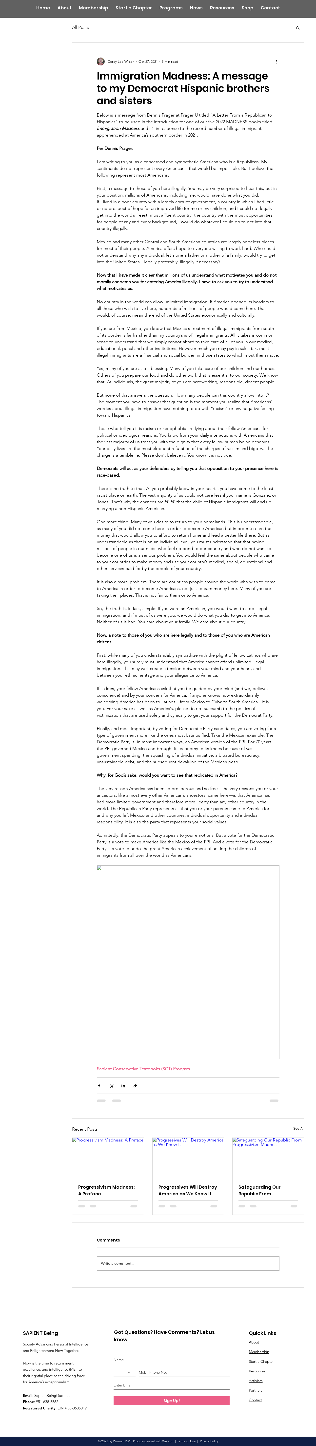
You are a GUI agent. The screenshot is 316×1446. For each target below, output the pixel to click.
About (254, 1342)
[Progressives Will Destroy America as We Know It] (188, 1158)
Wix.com (168, 1441)
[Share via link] (135, 1085)
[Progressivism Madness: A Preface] (108, 1158)
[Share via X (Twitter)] (111, 1085)
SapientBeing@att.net (52, 1395)
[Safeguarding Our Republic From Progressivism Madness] (268, 1158)
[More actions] (276, 61)
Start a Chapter (261, 1361)
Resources (257, 1371)
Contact (255, 1400)
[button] (298, 28)
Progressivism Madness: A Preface (106, 1190)
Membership (259, 1351)
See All (298, 1128)
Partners (255, 1390)
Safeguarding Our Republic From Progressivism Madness (266, 1190)
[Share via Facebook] (99, 1085)
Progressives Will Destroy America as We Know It (187, 1190)
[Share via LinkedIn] (123, 1085)
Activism (256, 1380)
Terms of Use (186, 1441)
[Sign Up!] (172, 1400)
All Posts (80, 27)
